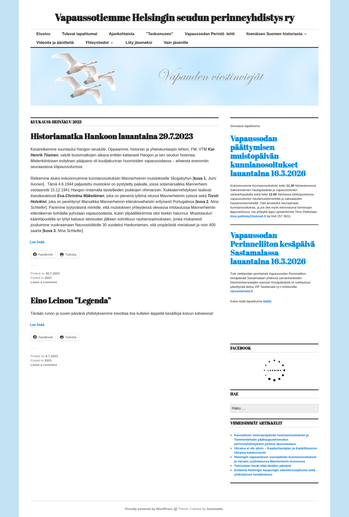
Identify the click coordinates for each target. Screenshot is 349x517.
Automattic (214, 509)
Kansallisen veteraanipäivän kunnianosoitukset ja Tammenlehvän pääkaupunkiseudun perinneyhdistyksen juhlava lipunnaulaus (271, 439)
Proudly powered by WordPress (149, 509)
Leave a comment (44, 282)
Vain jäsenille (176, 42)
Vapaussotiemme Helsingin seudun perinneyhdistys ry (174, 17)
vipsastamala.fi (241, 291)
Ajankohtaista (121, 34)
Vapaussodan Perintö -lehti (210, 34)
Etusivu (43, 34)
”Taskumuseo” (159, 34)
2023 (48, 278)
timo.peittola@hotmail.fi (248, 216)
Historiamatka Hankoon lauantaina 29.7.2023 (112, 136)
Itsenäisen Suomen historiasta (274, 34)
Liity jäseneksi (139, 42)
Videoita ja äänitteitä (55, 42)
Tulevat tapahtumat (79, 34)
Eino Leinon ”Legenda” (71, 300)
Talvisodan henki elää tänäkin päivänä (262, 466)
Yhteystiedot (97, 42)
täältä (267, 301)
